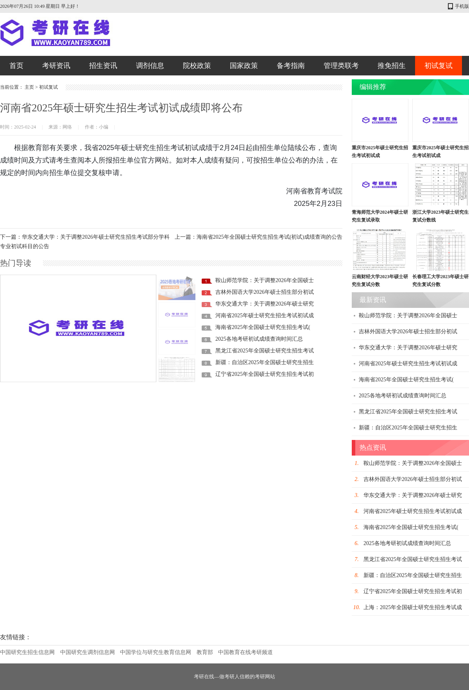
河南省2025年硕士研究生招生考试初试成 (264, 315)
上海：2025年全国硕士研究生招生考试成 (412, 607)
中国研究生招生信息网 (27, 652)
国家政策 (244, 66)
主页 (29, 87)
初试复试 (438, 66)
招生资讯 (103, 66)
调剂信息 (150, 66)
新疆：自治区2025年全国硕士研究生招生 (264, 362)
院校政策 (197, 66)
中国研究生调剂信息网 (87, 652)
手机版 (462, 6)
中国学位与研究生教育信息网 (155, 652)
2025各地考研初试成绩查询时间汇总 (259, 339)
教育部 (205, 652)
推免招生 (392, 66)
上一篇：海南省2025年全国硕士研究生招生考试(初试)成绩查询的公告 (258, 237)
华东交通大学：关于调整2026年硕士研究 (264, 304)
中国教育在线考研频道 (245, 652)
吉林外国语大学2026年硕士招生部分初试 (264, 292)
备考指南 (291, 66)
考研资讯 (56, 66)
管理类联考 (341, 66)
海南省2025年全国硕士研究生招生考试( (262, 327)
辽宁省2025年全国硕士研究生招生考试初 (264, 374)
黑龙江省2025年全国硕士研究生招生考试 (264, 351)
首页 (16, 66)
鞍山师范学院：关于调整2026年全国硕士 (264, 280)
